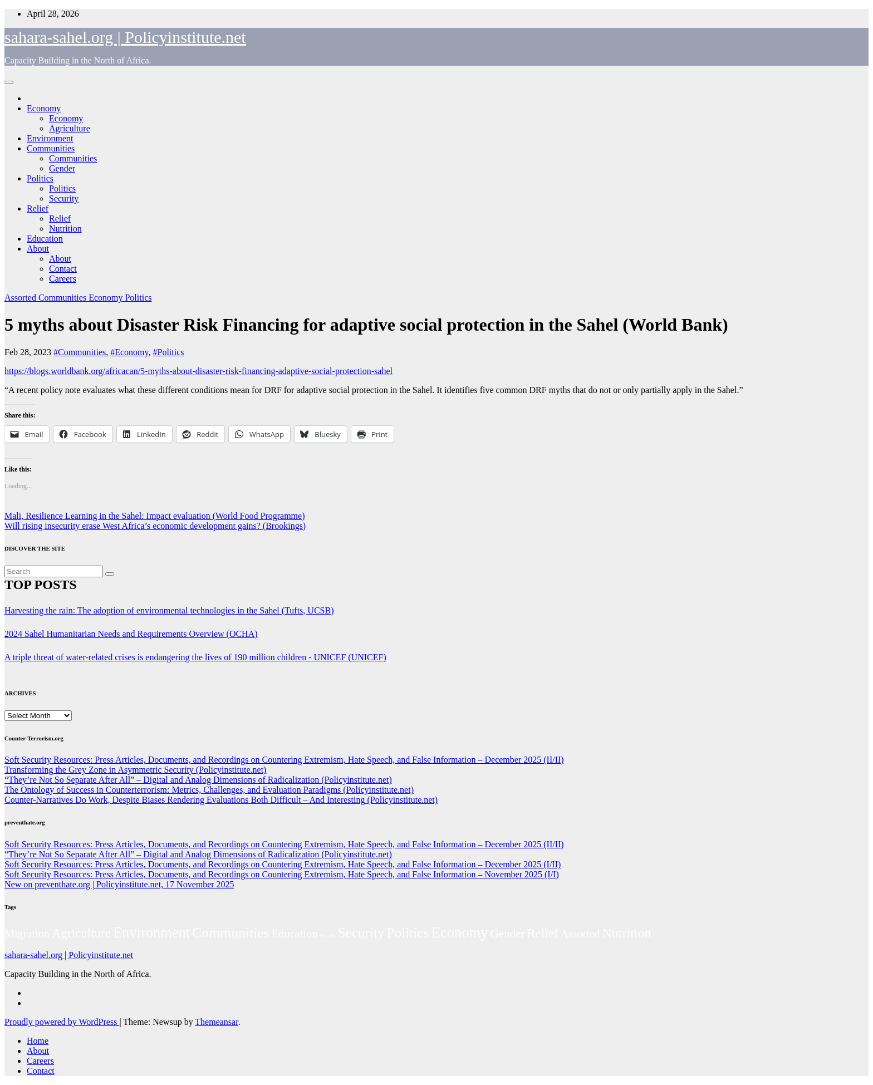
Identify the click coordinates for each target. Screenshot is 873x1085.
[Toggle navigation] (8, 82)
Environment (50, 138)
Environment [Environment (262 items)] (151, 932)
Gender (62, 168)
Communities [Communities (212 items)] (230, 933)
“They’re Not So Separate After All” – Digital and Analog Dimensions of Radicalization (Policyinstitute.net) (198, 779)
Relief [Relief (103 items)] (542, 933)
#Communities (79, 352)
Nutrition (65, 228)
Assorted (21, 297)
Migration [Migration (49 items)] (27, 933)
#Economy (129, 352)
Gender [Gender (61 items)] (508, 933)
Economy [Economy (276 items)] (459, 932)
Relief (37, 208)
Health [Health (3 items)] (327, 935)
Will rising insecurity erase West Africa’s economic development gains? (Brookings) (155, 526)
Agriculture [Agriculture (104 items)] (81, 933)
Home (37, 1040)
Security (64, 198)
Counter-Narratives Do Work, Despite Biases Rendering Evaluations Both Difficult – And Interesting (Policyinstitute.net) (221, 799)
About (38, 248)
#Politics (168, 352)
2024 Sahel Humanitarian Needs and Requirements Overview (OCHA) (131, 634)
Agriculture (69, 128)
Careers (62, 278)
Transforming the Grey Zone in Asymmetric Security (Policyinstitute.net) (135, 769)
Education (45, 238)
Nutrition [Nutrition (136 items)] (626, 933)
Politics (40, 178)
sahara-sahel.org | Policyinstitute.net (125, 37)
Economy (44, 108)
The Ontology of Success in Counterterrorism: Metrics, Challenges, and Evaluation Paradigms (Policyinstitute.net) (209, 789)
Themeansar (216, 1022)
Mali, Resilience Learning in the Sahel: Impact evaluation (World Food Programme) (154, 516)
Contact (63, 268)
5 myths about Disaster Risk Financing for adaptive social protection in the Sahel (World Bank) (366, 325)
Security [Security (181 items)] (361, 932)
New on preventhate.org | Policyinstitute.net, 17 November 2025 (119, 884)
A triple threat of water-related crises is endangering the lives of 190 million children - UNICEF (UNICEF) (195, 657)
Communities (51, 148)
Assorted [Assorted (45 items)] (580, 933)
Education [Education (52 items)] (295, 933)
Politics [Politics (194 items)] (407, 932)
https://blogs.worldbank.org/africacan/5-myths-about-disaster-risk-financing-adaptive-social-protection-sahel (198, 371)
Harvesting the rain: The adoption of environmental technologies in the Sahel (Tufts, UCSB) (168, 610)
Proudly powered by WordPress (61, 1022)
